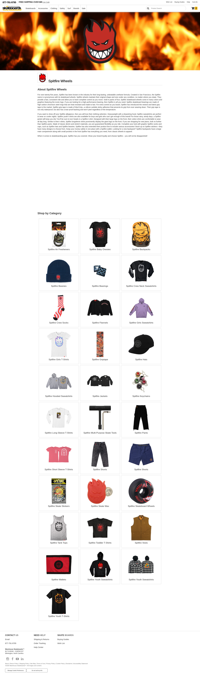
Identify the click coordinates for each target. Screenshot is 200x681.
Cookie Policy (60, 663)
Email (7, 639)
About (7, 663)
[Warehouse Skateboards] (13, 8)
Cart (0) (194, 2)
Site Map (33, 663)
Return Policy (14, 663)
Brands (76, 8)
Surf (69, 8)
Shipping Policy (24, 663)
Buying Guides (180, 2)
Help (188, 2)
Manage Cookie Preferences (16, 670)
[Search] (166, 8)
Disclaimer (69, 663)
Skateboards (31, 8)
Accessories (43, 8)
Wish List (169, 2)
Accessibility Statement (80, 663)
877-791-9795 (9, 2)
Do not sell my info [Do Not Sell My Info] (37, 670)
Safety (62, 8)
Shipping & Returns (41, 639)
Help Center (38, 647)
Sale (83, 8)
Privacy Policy (50, 663)
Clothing (54, 8)
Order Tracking (40, 643)
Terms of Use (41, 663)
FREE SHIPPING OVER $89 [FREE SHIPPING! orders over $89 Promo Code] (34, 2)
